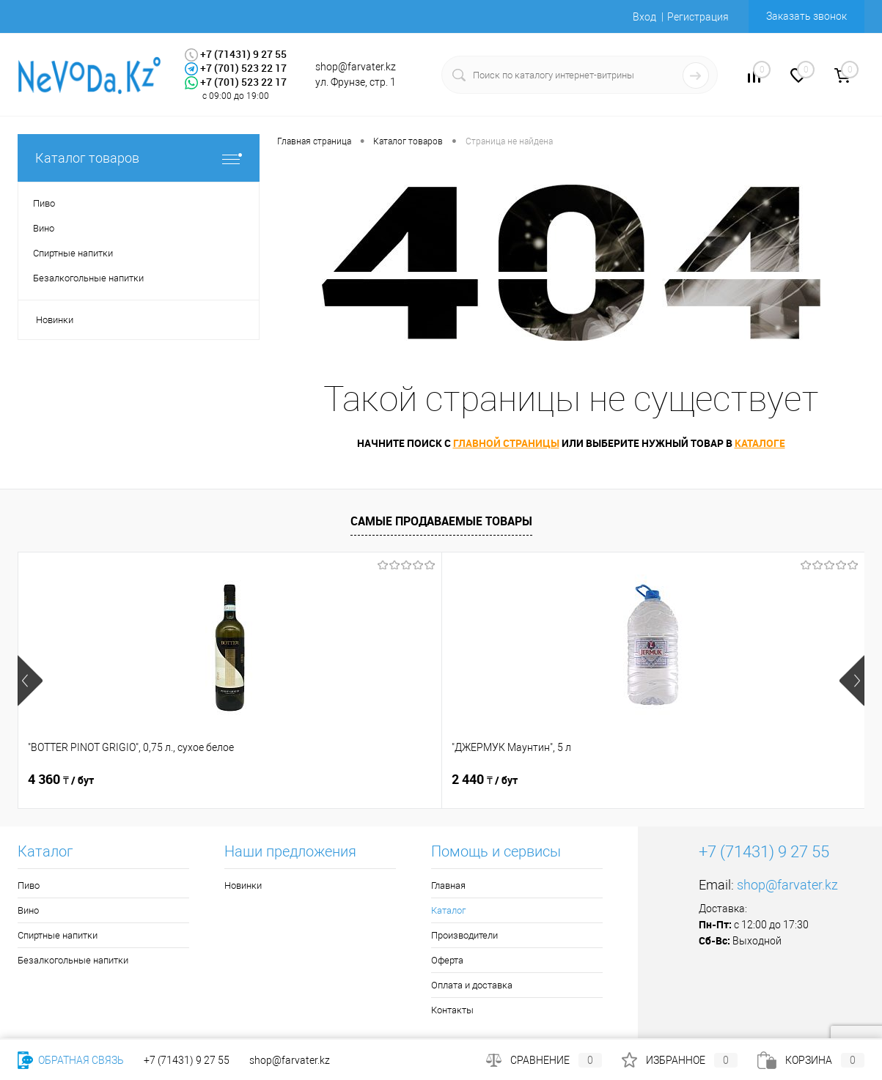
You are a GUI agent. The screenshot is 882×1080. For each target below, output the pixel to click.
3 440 (696, 780)
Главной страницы (506, 443)
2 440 (273, 780)
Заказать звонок (806, 16)
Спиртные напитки (58, 935)
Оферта (447, 960)
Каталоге (760, 443)
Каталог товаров (138, 158)
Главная (448, 885)
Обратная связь (71, 1060)
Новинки (54, 319)
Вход (644, 17)
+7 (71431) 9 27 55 (186, 1060)
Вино (28, 910)
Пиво (29, 885)
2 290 (485, 780)
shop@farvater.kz (787, 884)
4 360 (61, 780)
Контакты (452, 1010)
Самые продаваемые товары (441, 521)
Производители (464, 935)
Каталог (448, 910)
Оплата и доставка (471, 985)
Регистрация (698, 17)
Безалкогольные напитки (73, 960)
